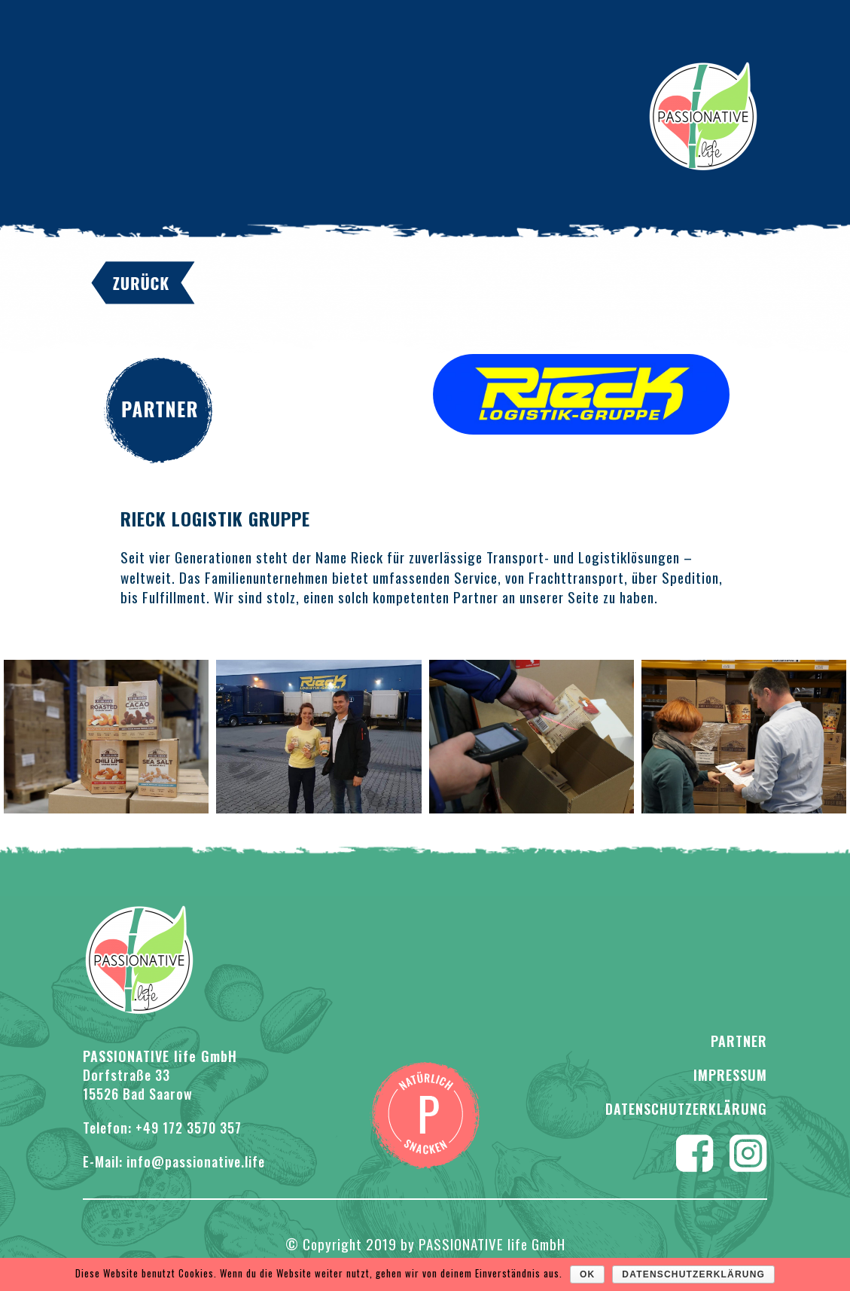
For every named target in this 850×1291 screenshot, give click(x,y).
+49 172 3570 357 (189, 1127)
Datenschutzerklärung (686, 1109)
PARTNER (739, 1041)
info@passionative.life (195, 1161)
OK (587, 1274)
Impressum (730, 1075)
